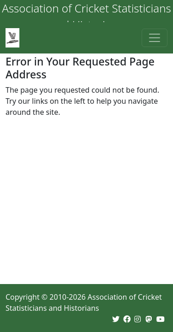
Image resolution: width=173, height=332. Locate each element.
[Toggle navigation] (154, 38)
